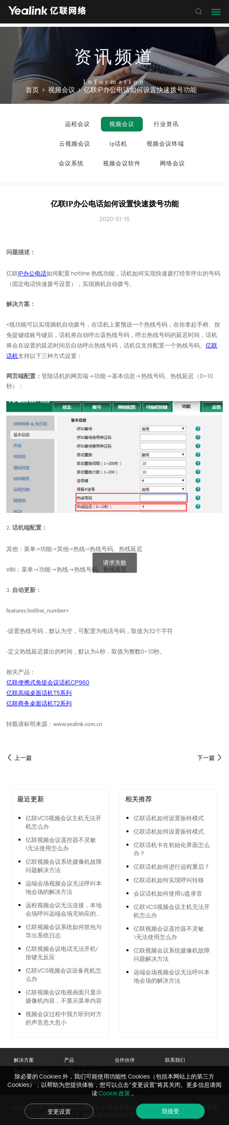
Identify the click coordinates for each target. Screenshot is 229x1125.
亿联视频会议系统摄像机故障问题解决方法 (64, 865)
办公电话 (34, 273)
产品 (69, 1059)
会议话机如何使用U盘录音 (168, 893)
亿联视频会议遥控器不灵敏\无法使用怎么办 (61, 844)
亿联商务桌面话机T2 (33, 703)
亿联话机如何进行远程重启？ (172, 866)
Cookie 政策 (115, 1093)
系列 (66, 693)
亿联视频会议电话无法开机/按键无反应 (62, 953)
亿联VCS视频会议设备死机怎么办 (63, 974)
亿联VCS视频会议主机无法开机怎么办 (63, 822)
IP (20, 273)
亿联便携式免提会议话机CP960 (47, 682)
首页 (32, 89)
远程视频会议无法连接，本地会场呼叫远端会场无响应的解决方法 (64, 909)
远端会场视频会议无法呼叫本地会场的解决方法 (64, 887)
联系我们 (175, 1059)
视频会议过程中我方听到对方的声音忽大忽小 (64, 1018)
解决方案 (24, 1059)
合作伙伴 (125, 1059)
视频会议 (61, 89)
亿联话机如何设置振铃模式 (169, 818)
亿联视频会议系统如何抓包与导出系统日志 (64, 931)
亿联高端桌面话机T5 (33, 693)
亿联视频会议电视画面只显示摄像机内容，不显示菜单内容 (64, 996)
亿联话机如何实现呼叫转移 (169, 880)
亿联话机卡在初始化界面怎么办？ (172, 849)
